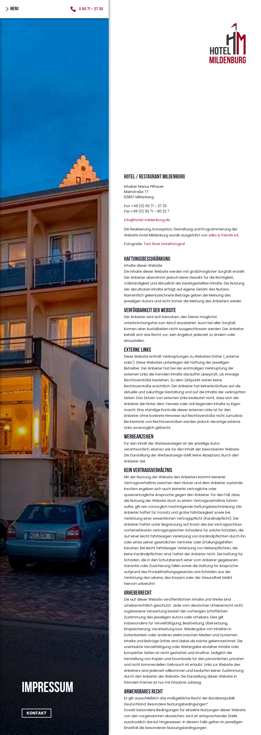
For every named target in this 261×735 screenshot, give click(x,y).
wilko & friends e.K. (223, 235)
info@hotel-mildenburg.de (147, 220)
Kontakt (36, 713)
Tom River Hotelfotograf (164, 243)
